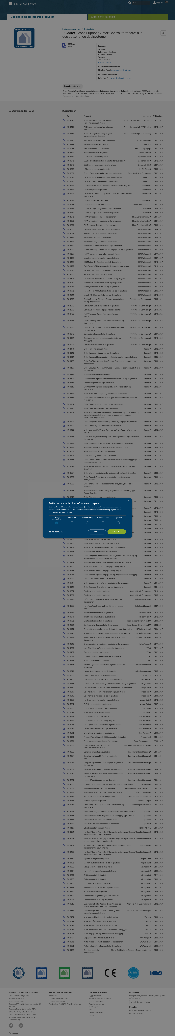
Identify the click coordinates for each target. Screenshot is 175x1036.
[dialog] (87, 518)
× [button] (128, 500)
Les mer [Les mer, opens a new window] (69, 512)
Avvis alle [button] (96, 532)
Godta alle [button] (117, 532)
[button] (55, 532)
